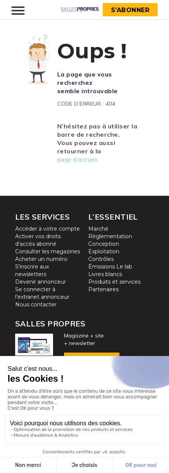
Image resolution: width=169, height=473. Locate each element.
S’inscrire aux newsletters (32, 270)
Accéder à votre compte (47, 228)
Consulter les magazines (47, 251)
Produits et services (114, 281)
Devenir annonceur (40, 281)
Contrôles (101, 259)
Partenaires (103, 289)
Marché (98, 228)
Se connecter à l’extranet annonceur (42, 293)
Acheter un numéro (41, 259)
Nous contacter (35, 304)
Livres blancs (105, 274)
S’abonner (130, 10)
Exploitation (103, 251)
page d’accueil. (78, 159)
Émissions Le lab (110, 266)
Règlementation (110, 236)
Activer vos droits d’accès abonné (38, 240)
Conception (103, 243)
